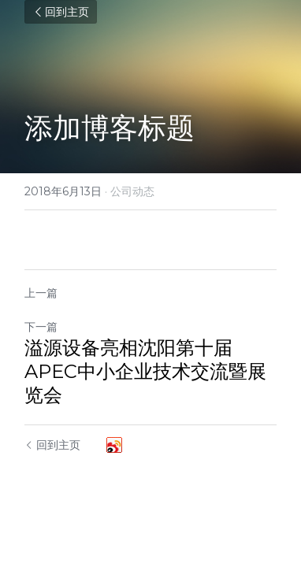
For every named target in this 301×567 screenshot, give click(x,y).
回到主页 (60, 12)
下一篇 (41, 327)
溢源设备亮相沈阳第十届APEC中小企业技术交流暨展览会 (145, 371)
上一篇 (41, 293)
